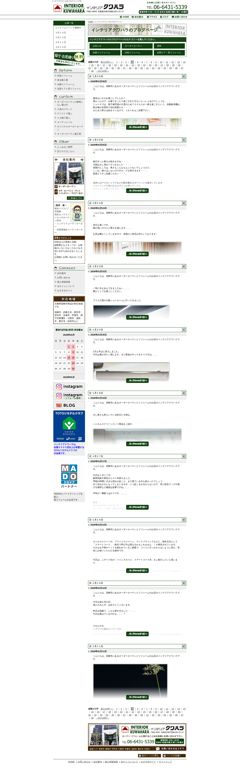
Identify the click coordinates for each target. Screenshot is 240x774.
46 (176, 68)
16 (98, 65)
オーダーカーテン (133, 46)
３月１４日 (60, 32)
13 (178, 62)
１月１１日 (97, 646)
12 (173, 62)
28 (167, 65)
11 (167, 62)
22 (133, 65)
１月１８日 (97, 393)
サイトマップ (165, 762)
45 (170, 68)
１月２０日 (97, 329)
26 (156, 65)
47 (182, 68)
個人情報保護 (63, 282)
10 (161, 62)
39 (136, 68)
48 (92, 71)
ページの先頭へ (174, 755)
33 (101, 68)
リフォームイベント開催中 (68, 27)
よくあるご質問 (64, 147)
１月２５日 (97, 140)
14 (184, 62)
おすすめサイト (64, 290)
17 (104, 65)
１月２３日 (97, 266)
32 (95, 68)
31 (89, 68)
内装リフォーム (132, 52)
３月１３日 (60, 37)
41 (147, 68)
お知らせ (97, 46)
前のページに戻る (149, 755)
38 (130, 68)
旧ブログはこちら (65, 151)
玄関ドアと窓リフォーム (69, 88)
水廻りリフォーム (101, 52)
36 (118, 68)
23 (138, 65)
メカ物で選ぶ (63, 118)
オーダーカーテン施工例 (69, 134)
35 (113, 68)
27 (161, 65)
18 (109, 65)
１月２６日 (97, 76)
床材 (159, 46)
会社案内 (61, 273)
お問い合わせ (63, 277)
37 (124, 68)
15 (92, 65)
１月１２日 (97, 583)
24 (144, 65)
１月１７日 (97, 456)
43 (159, 68)
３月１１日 (60, 42)
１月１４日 (97, 519)
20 (121, 65)
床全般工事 (62, 80)
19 (115, 65)
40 (141, 68)
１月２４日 (97, 203)
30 (179, 65)
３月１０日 (60, 47)
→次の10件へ (102, 71)
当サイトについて (65, 286)
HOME (90, 22)
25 (150, 65)
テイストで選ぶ (64, 113)
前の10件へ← (107, 62)
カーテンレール (64, 122)
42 (153, 68)
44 (165, 68)
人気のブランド (64, 109)
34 (107, 68)
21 (127, 65)
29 (173, 65)
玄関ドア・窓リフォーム (169, 52)
